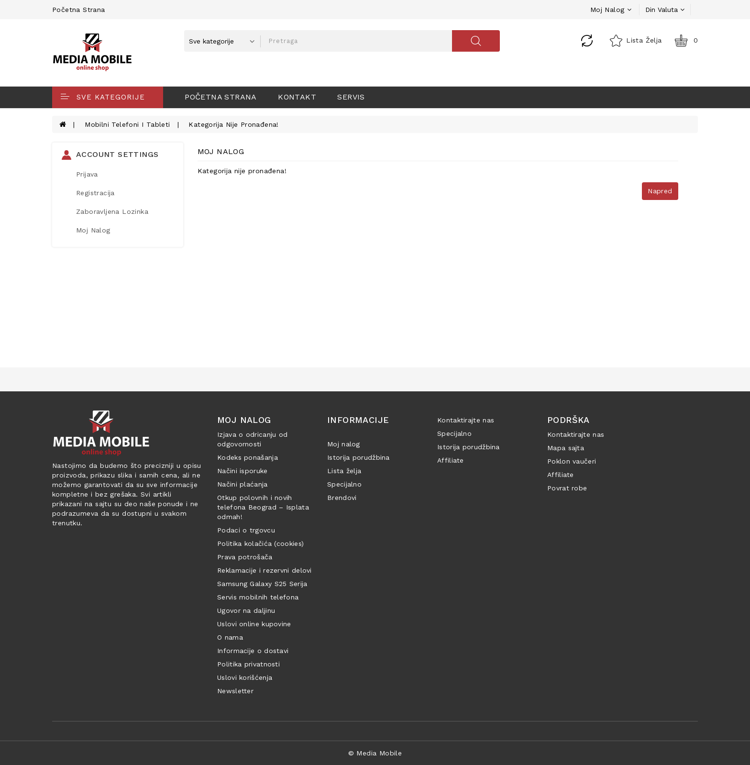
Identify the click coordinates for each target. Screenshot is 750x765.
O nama (230, 637)
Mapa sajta (565, 448)
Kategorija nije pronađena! (233, 124)
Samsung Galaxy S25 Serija (262, 584)
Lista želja (344, 471)
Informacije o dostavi (252, 650)
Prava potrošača (245, 557)
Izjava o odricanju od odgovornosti (252, 439)
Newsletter (235, 691)
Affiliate (450, 460)
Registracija (95, 193)
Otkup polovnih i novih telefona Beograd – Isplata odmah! (263, 507)
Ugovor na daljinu (246, 610)
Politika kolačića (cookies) (260, 543)
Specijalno (344, 484)
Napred (660, 191)
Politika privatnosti (248, 664)
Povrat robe (567, 488)
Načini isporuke (242, 471)
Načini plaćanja (242, 484)
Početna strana (78, 9)
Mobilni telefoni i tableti (127, 124)
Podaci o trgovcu (246, 530)
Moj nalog (343, 444)
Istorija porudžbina (358, 457)
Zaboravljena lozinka (112, 211)
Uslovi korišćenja (244, 677)
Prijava (87, 174)
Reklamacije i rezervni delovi (264, 570)
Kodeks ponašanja (247, 457)
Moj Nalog (93, 230)
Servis (350, 96)
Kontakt (297, 96)
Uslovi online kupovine (254, 624)
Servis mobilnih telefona (257, 597)
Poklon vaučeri (571, 461)
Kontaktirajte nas (465, 420)
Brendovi (341, 497)
